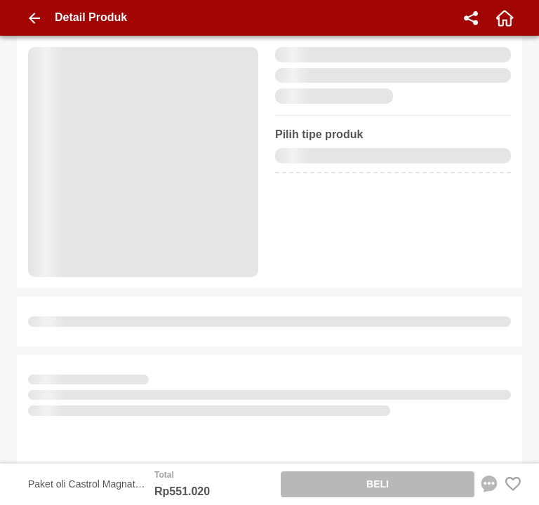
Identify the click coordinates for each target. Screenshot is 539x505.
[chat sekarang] (489, 484)
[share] (471, 18)
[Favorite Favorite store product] (513, 484)
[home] (504, 18)
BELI (377, 484)
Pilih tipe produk (319, 134)
